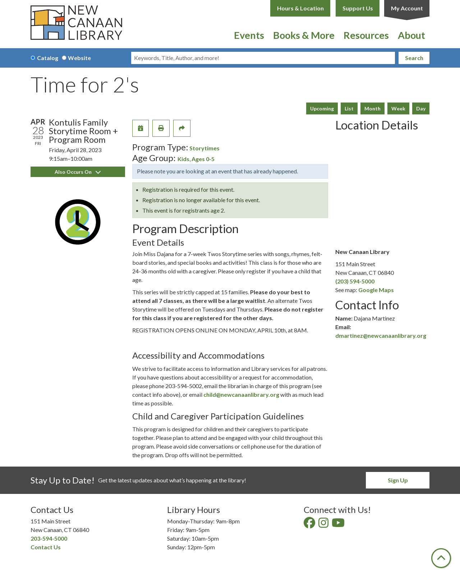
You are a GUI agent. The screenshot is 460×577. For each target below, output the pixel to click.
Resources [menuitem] (366, 35)
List (349, 108)
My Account (407, 8)
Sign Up (398, 480)
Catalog (47, 57)
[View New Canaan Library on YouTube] (339, 524)
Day (421, 108)
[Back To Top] (441, 558)
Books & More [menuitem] (304, 35)
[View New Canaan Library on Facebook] (310, 524)
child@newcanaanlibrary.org (241, 394)
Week (398, 108)
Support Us (357, 8)
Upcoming (322, 108)
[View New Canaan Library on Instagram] (324, 524)
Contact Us (46, 547)
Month (372, 108)
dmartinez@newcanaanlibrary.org (380, 335)
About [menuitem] (411, 35)
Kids (183, 158)
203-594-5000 (49, 538)
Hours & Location (300, 8)
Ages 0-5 (203, 158)
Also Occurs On (78, 172)
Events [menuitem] (249, 35)
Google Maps (376, 289)
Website (79, 57)
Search (414, 57)
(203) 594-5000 (354, 281)
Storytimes (204, 148)
